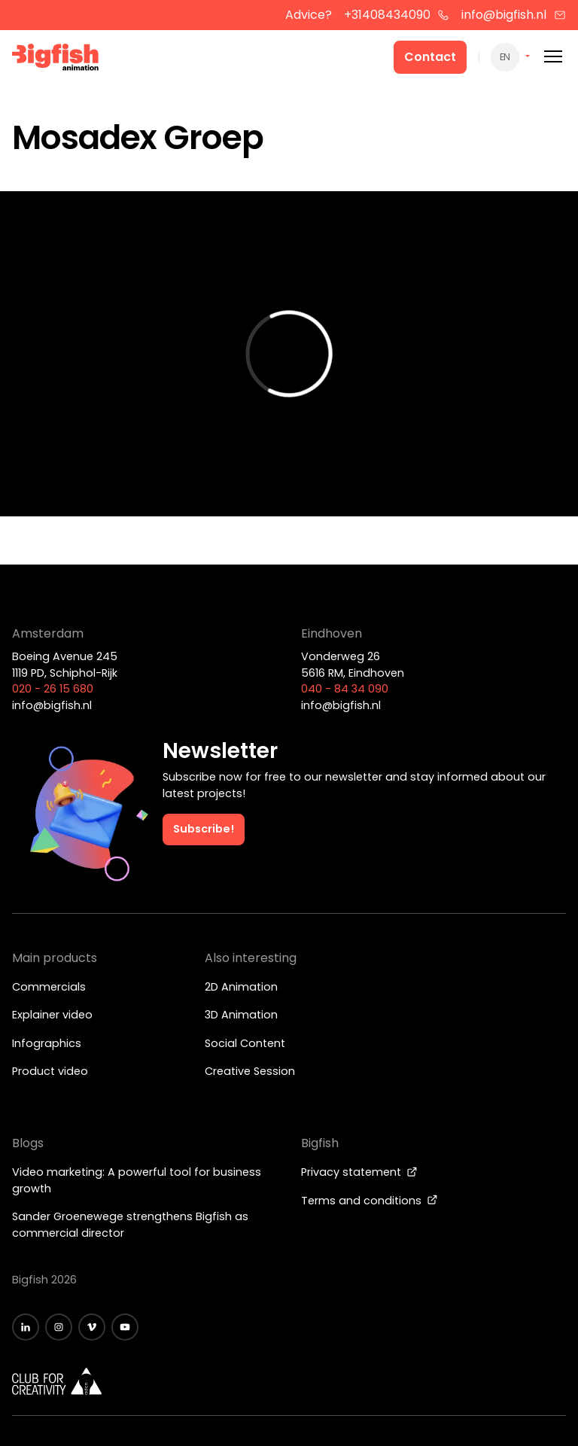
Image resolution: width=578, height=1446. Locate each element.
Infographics (46, 1043)
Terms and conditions (369, 1200)
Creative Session (250, 1071)
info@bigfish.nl (513, 14)
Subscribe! (203, 828)
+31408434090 (397, 14)
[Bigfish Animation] (55, 59)
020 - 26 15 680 (52, 688)
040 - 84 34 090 (344, 688)
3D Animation (241, 1014)
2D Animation (241, 986)
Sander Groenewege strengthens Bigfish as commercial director (130, 1225)
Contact (430, 56)
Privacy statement (359, 1172)
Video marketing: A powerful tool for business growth (136, 1180)
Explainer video (52, 1014)
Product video (50, 1071)
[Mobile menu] (553, 57)
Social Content (245, 1043)
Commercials (49, 986)
